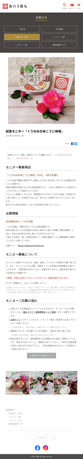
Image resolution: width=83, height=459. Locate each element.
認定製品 (64, 6)
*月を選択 (59, 29)
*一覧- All (22, 29)
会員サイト (15, 319)
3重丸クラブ (72, 6)
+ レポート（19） (22, 45)
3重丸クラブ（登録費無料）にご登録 (39, 312)
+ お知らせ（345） (22, 37)
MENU (78, 6)
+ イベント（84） (59, 37)
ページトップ (41, 437)
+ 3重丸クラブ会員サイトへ (41, 355)
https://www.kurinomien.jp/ (31, 245)
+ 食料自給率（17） (59, 45)
